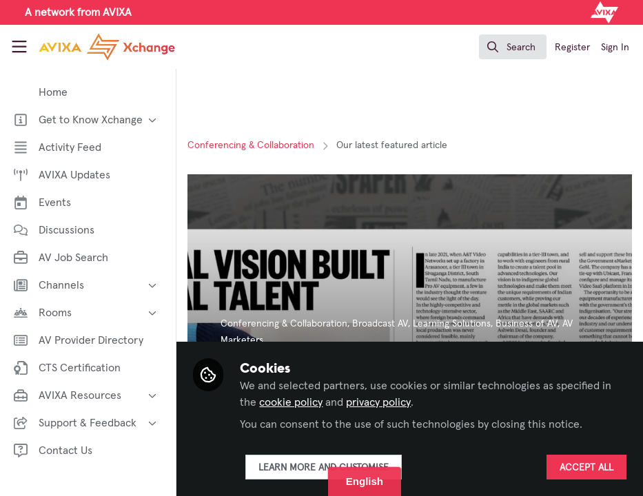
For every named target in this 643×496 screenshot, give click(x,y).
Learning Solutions (452, 324)
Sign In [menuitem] (615, 47)
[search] (513, 46)
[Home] (90, 47)
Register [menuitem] (572, 47)
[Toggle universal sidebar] (19, 47)
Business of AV (527, 324)
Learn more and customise (323, 468)
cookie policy (291, 402)
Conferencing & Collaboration (250, 145)
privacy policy (378, 402)
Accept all (586, 468)
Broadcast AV (380, 324)
